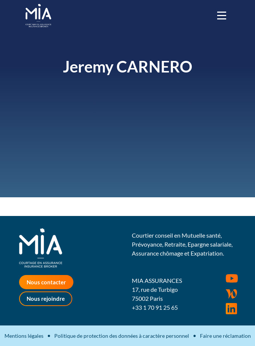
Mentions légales (23, 336)
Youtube (232, 278)
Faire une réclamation (225, 336)
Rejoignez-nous (231, 308)
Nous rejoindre (46, 298)
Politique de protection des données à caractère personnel (121, 336)
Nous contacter (46, 282)
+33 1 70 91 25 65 (155, 307)
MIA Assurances (38, 15)
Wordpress (231, 293)
